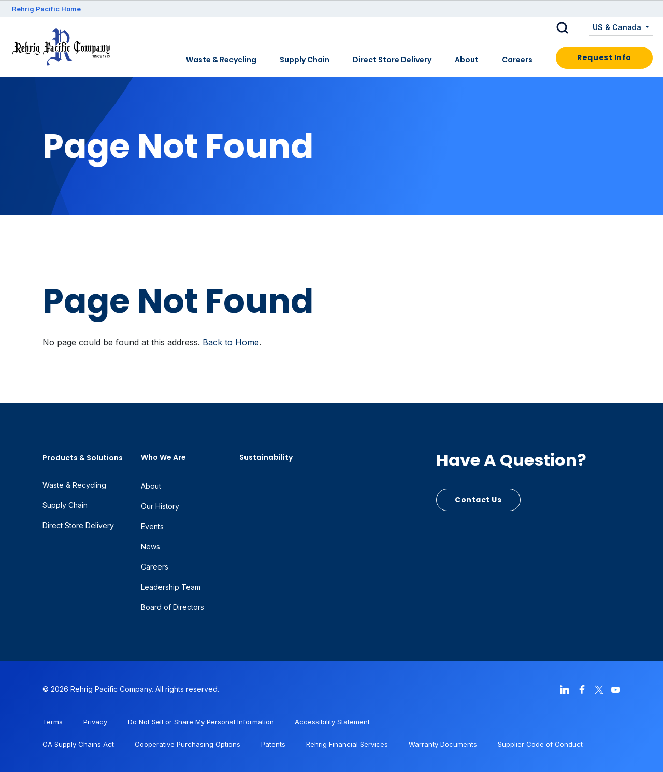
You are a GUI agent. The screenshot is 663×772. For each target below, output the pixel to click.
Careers (517, 59)
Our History (160, 506)
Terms (52, 722)
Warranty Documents (443, 744)
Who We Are (163, 457)
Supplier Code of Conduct (540, 744)
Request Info (604, 57)
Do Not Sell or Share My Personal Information (201, 722)
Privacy (95, 722)
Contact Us (478, 499)
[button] (570, 28)
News (150, 546)
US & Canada (618, 27)
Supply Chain (304, 59)
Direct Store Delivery (392, 59)
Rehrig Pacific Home (46, 9)
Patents (273, 744)
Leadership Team (170, 586)
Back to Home (231, 342)
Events (152, 526)
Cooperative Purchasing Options (187, 744)
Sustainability (266, 457)
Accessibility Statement (332, 722)
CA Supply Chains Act (78, 744)
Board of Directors (172, 607)
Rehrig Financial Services (347, 744)
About (467, 59)
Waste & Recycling (221, 59)
